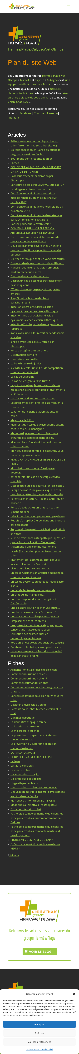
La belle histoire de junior (25, 363)
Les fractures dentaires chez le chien (32, 398)
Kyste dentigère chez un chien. (29, 350)
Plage (56, 75)
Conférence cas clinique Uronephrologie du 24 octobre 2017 (36, 209)
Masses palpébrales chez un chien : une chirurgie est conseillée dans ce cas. (34, 435)
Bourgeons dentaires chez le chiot (31, 158)
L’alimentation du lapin (24, 774)
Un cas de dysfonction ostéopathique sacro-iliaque (37, 584)
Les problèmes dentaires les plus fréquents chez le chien (36, 405)
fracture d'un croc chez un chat (29, 276)
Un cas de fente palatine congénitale (32, 590)
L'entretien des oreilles (24, 359)
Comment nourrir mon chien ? (28, 674)
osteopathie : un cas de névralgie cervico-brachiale (35, 479)
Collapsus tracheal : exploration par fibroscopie (31, 178)
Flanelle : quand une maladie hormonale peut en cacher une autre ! (34, 270)
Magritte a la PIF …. (22, 420)
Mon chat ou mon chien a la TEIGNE (32, 800)
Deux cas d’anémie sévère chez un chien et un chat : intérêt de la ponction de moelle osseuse (36, 250)
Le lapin (15, 761)
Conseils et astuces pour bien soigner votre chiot (36, 698)
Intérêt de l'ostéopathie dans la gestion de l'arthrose (36, 326)
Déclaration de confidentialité (39, 1049)
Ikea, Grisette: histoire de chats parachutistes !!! (29, 300)
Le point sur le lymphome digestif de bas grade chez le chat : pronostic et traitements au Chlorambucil (37, 390)
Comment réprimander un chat (29, 683)
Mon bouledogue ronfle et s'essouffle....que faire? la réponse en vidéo (37, 453)
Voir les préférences (39, 1041)
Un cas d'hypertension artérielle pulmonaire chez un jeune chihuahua (37, 575)
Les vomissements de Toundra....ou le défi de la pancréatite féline (36, 653)
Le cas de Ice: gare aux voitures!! (30, 381)
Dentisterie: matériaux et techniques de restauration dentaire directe (34, 239)
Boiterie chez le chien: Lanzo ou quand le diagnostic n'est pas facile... (35, 152)
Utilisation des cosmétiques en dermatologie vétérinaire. (29, 636)
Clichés (14, 163)
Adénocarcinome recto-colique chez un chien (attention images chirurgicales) (34, 143)
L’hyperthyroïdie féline (24, 783)
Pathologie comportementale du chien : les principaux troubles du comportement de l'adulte (36, 818)
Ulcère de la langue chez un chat (30, 568)
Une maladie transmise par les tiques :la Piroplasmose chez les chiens (34, 619)
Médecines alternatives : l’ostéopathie (33, 805)
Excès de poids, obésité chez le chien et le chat (35, 711)
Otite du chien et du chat (25, 809)
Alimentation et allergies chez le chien (33, 669)
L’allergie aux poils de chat (26, 779)
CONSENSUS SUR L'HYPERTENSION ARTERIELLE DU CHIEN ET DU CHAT (32, 231)
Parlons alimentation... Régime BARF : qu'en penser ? (37, 501)
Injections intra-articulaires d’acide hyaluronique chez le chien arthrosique (34, 309)
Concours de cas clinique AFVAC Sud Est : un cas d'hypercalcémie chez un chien (37, 187)
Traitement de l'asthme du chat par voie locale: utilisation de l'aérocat (35, 562)
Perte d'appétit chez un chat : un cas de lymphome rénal (34, 510)
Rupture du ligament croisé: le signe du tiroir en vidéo (37, 531)
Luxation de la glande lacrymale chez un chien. (34, 414)
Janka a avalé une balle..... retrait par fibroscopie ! (32, 344)
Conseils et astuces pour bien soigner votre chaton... (36, 689)
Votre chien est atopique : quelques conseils (37, 642)
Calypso (39, 80)
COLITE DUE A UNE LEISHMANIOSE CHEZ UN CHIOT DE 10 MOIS (35, 169)
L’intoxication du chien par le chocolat (33, 787)
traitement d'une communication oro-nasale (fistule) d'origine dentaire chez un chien (35, 551)
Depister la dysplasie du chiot (28, 704)
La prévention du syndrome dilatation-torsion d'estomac (34, 737)
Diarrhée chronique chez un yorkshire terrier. (37, 259)
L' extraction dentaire (23, 355)
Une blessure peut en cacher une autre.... (35, 608)
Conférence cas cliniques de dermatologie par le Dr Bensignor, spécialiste (36, 217)
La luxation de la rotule (24, 726)
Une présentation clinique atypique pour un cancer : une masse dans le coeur (36, 627)
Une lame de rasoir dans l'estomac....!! (33, 612)
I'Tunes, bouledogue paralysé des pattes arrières (35, 291)
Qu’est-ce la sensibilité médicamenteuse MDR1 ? (35, 846)
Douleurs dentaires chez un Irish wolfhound (37, 263)
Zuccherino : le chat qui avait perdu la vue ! (36, 647)
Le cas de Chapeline (22, 376)
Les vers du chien (20, 770)
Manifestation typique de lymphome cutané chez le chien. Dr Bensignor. (37, 427)
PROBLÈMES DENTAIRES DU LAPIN (32, 840)
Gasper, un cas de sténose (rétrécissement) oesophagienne (36, 283)
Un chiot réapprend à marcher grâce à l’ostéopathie (33, 601)
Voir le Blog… (41, 951)
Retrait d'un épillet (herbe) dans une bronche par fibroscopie (37, 523)
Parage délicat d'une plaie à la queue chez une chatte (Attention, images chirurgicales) (37, 492)
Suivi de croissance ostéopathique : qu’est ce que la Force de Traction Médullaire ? (37, 540)
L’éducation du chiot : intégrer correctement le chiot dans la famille (37, 794)
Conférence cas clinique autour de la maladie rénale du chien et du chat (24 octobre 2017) (33, 198)
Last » (15, 855)
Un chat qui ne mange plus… (27, 594)
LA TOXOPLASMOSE (22, 752)
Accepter (39, 1024)
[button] (74, 993)
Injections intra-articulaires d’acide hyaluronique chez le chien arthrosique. (34, 318)
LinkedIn (52, 113)
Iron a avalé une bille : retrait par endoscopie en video (37, 335)
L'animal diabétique (22, 717)
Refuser (39, 1033)
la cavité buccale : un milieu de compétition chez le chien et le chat (36, 370)
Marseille (25, 80)
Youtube (39, 113)
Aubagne (52, 80)
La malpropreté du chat (24, 731)
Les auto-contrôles (22, 765)
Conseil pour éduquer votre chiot (30, 224)
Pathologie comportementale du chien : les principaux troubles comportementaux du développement (36, 831)
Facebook (25, 113)
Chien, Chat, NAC (18, 102)
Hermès (47, 75)
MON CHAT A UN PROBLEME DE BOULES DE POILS (37, 462)
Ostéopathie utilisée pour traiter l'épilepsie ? (37, 485)
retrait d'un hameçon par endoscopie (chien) (37, 516)
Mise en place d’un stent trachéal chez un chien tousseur (35, 444)
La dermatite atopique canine (28, 722)
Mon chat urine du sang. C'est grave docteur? (32, 470)
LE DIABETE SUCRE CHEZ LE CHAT (31, 757)
